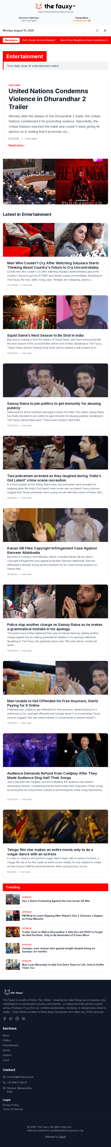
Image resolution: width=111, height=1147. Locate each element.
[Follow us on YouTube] (23, 1018)
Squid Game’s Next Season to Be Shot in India (45, 335)
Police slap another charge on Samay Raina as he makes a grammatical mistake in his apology (54, 626)
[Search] (97, 30)
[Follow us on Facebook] (4, 1018)
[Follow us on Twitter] (11, 1018)
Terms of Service (13, 1109)
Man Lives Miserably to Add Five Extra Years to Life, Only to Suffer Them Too (63, 966)
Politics (7, 1040)
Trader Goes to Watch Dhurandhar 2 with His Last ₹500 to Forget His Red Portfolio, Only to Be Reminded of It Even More (62, 933)
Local (6, 1059)
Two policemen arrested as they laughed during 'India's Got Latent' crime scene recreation (54, 478)
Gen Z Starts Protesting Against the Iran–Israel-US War (56, 900)
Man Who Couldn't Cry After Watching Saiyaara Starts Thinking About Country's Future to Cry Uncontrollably (53, 265)
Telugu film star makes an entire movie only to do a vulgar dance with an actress (50, 852)
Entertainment (10, 1045)
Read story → (18, 145)
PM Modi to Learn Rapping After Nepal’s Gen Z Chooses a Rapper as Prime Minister (62, 917)
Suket (62, 1136)
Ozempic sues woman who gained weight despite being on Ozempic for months (58, 950)
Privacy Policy (11, 1104)
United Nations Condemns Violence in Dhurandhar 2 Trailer (48, 99)
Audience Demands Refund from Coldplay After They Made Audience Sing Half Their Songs (52, 775)
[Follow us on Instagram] (17, 1018)
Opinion (7, 1055)
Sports (6, 1050)
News (6, 1035)
